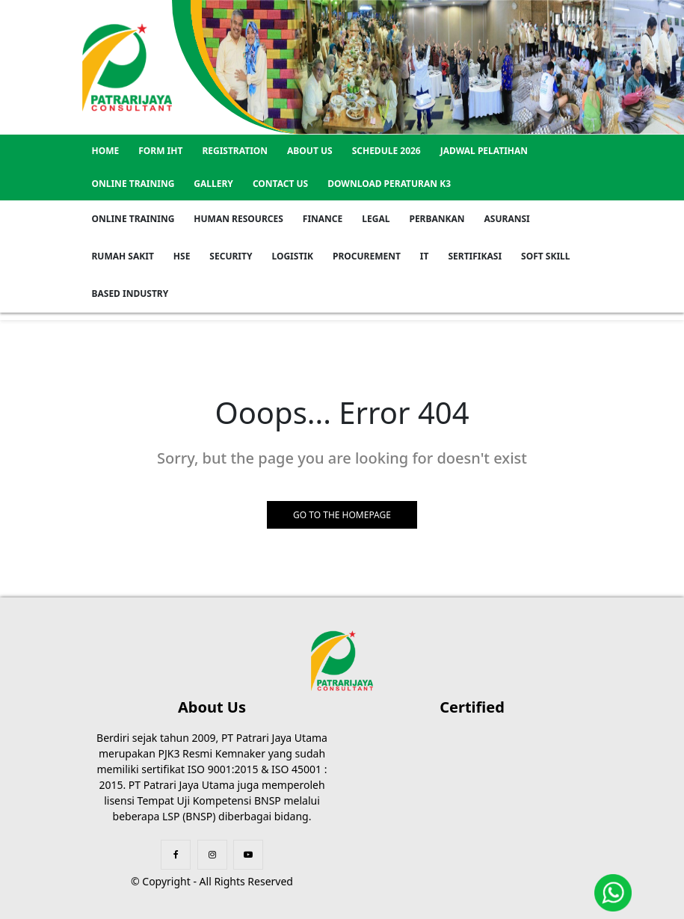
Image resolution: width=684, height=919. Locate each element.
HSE (182, 256)
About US (310, 150)
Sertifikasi (475, 256)
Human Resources (238, 218)
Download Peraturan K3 (389, 183)
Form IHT (160, 150)
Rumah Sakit (123, 256)
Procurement (367, 256)
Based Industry (130, 293)
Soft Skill (545, 256)
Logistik (292, 256)
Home (106, 150)
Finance (323, 218)
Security (230, 256)
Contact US (280, 183)
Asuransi (507, 218)
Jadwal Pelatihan (484, 150)
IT (424, 256)
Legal (375, 218)
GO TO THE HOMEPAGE (342, 514)
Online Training (133, 183)
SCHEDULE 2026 (386, 150)
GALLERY (213, 183)
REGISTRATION (235, 150)
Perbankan (436, 218)
